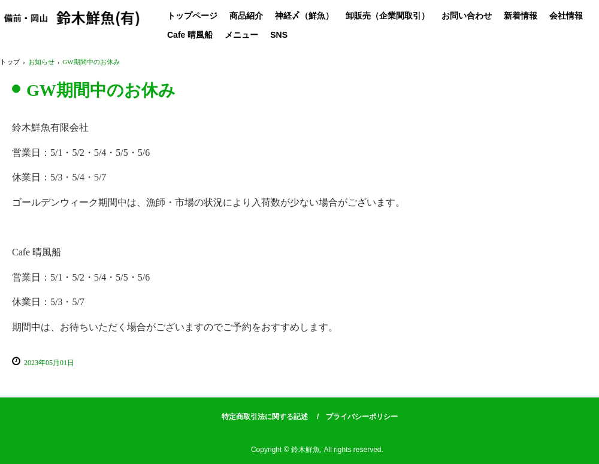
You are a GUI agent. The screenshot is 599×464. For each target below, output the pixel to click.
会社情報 (566, 15)
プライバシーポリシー (362, 416)
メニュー (241, 35)
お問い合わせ (466, 15)
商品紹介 (246, 15)
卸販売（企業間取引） (387, 15)
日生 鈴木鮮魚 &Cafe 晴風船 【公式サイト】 (71, 22)
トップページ (192, 15)
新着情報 (520, 15)
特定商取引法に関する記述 (265, 416)
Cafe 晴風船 (190, 35)
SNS (279, 35)
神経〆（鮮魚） (304, 15)
